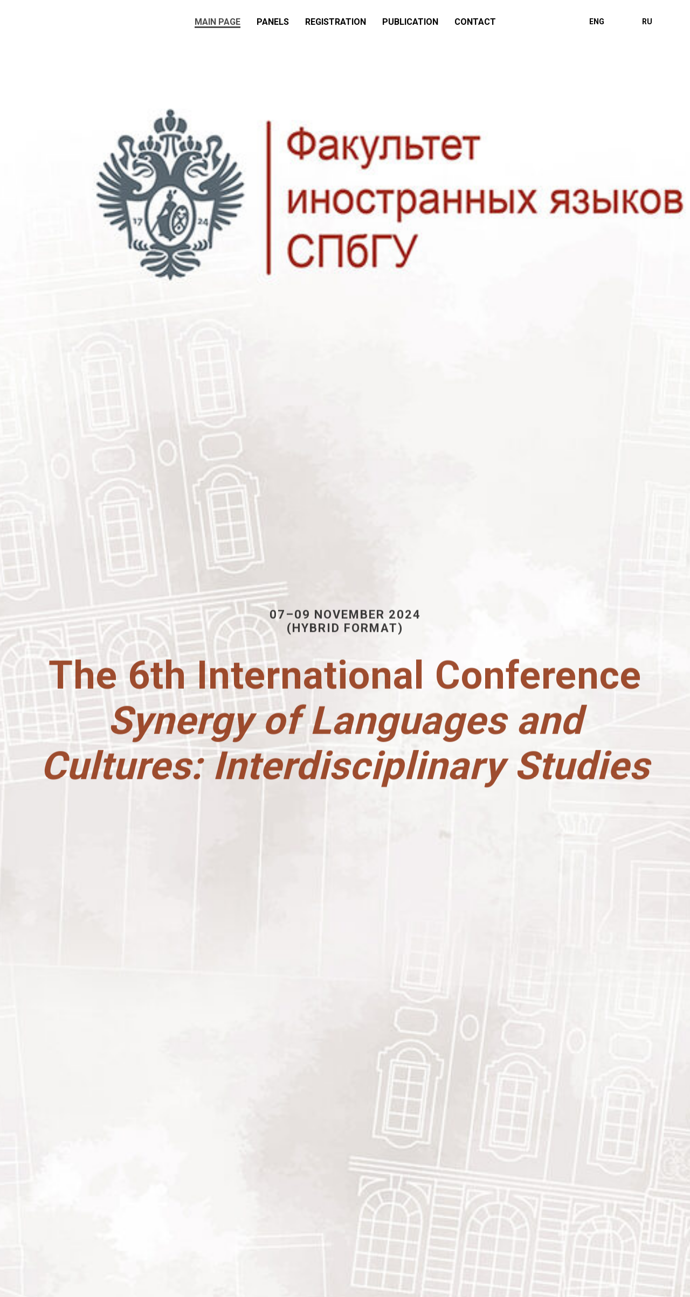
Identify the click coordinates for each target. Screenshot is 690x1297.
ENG (596, 21)
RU (647, 21)
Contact (475, 22)
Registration (335, 22)
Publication (410, 22)
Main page (217, 22)
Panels (273, 22)
